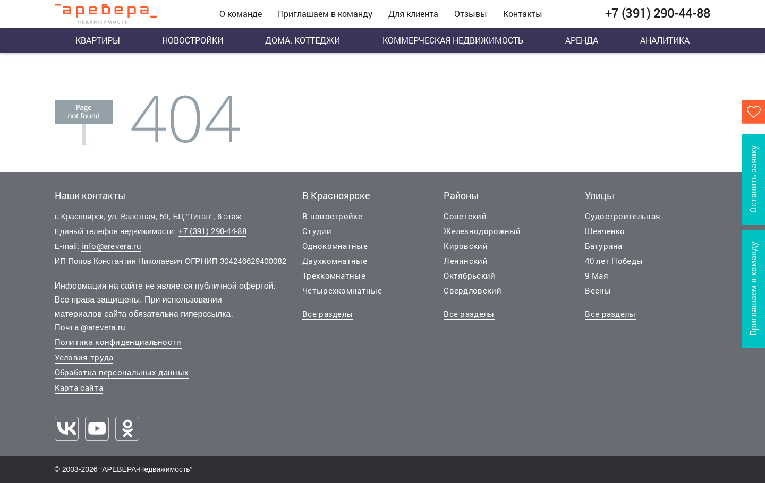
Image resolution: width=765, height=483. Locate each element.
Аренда (581, 40)
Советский (465, 216)
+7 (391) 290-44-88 (212, 231)
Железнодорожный (482, 231)
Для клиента (413, 13)
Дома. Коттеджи (302, 40)
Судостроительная (622, 216)
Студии (317, 231)
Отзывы (470, 13)
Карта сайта (79, 387)
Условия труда (84, 357)
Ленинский (466, 260)
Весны (598, 290)
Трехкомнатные (334, 275)
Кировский (466, 245)
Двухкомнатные (334, 260)
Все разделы (327, 313)
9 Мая (596, 275)
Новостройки (192, 40)
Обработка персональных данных (122, 372)
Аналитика (665, 40)
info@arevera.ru (111, 245)
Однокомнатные (335, 245)
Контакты (522, 13)
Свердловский (473, 290)
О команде (240, 13)
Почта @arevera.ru (90, 327)
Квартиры (97, 40)
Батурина (603, 245)
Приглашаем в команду (325, 13)
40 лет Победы (614, 260)
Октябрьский (469, 275)
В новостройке (332, 216)
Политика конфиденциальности (118, 342)
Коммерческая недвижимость (452, 40)
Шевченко (605, 231)
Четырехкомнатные (342, 290)
